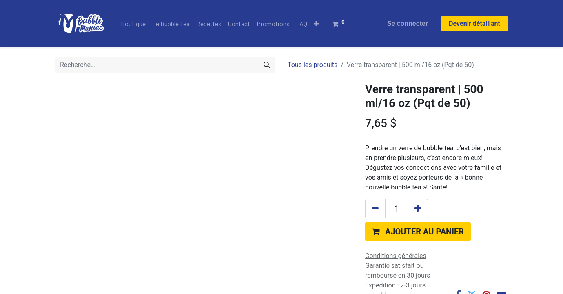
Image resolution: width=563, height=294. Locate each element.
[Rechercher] (266, 65)
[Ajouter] (418, 208)
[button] (316, 24)
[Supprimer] (375, 208)
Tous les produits (312, 65)
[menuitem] (133, 24)
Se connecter (407, 23)
